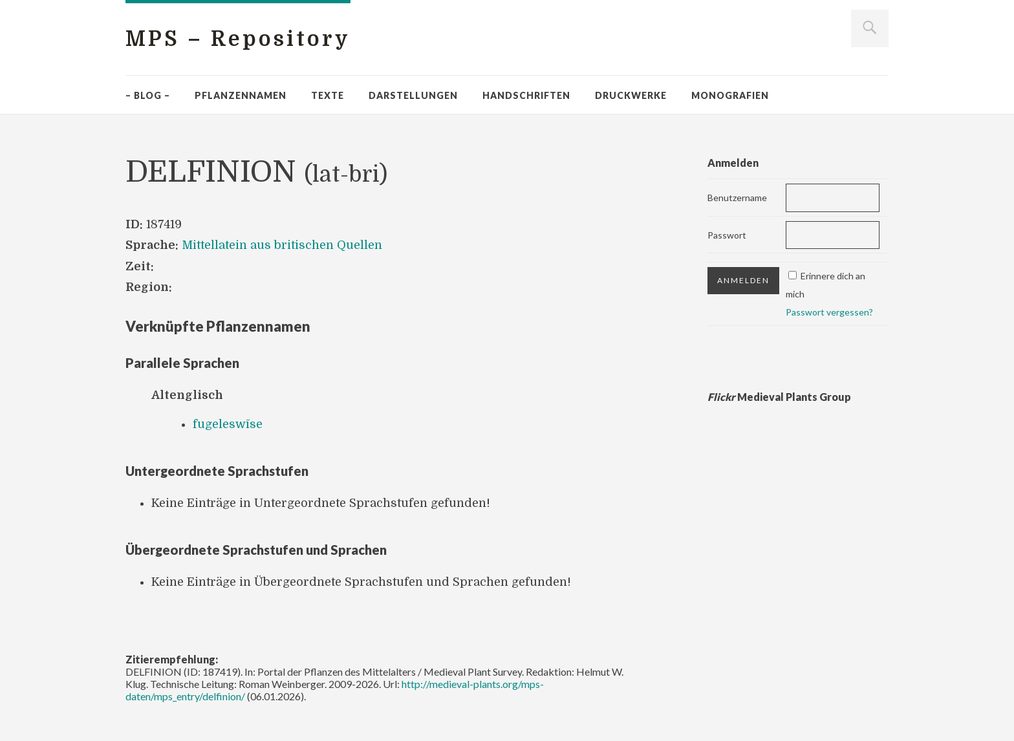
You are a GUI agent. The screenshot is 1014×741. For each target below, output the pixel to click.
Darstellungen (413, 95)
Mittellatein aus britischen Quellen (282, 245)
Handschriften (526, 95)
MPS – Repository (238, 39)
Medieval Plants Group (779, 397)
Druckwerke (631, 95)
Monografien (730, 95)
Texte (327, 95)
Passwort (726, 235)
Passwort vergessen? (829, 311)
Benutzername (737, 197)
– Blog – (147, 95)
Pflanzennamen (240, 95)
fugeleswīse (228, 424)
